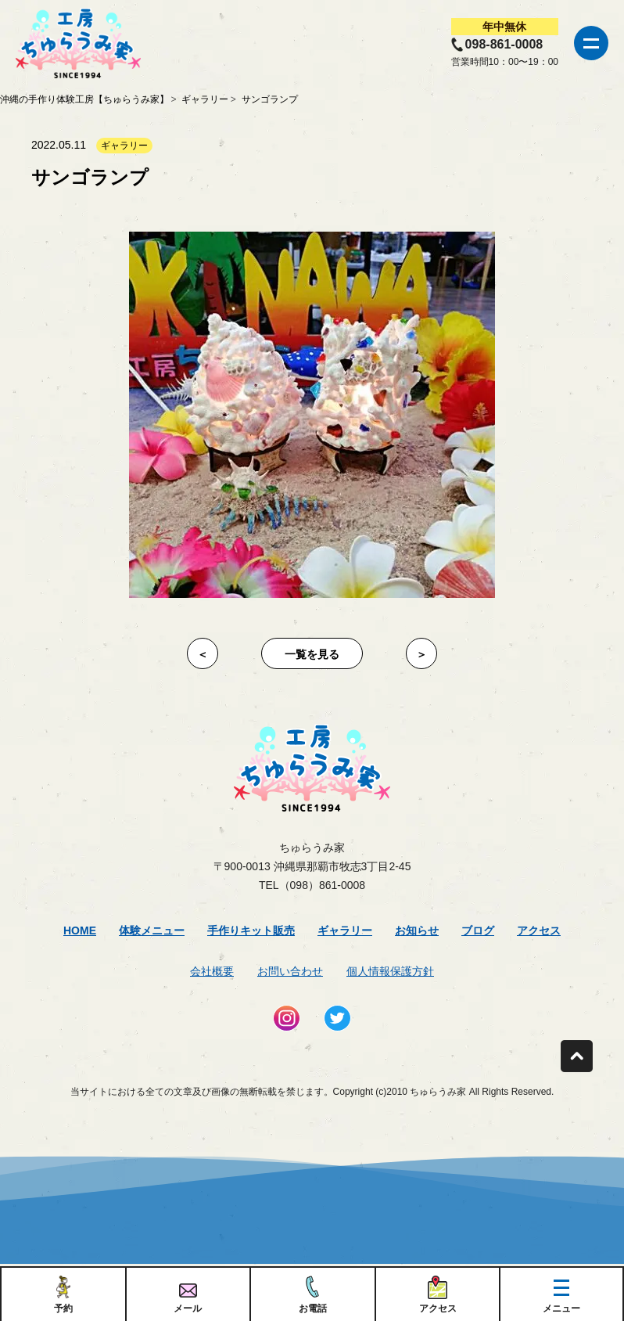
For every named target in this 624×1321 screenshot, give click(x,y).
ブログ (477, 930)
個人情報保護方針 (390, 971)
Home (79, 930)
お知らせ (417, 930)
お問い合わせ (290, 971)
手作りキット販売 (251, 930)
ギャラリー (344, 930)
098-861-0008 (504, 44)
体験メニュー (152, 930)
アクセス (539, 930)
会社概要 (212, 971)
